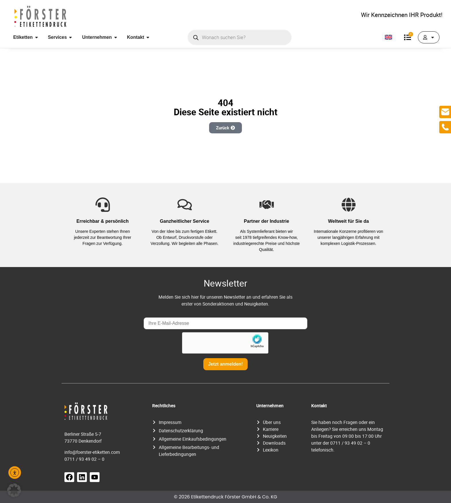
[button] (14, 490)
